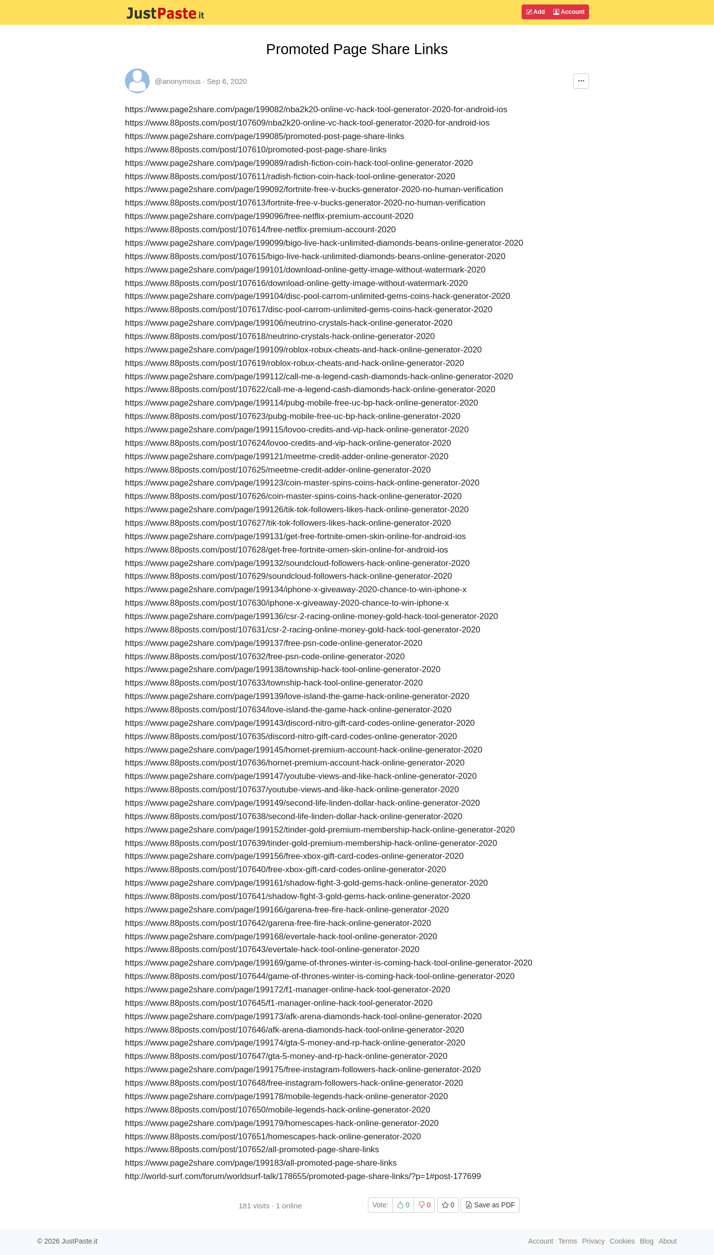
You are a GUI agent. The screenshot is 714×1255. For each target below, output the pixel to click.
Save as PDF (490, 1205)
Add (535, 12)
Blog (647, 1241)
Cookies (622, 1241)
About (667, 1241)
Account (569, 12)
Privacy (593, 1241)
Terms (567, 1241)
